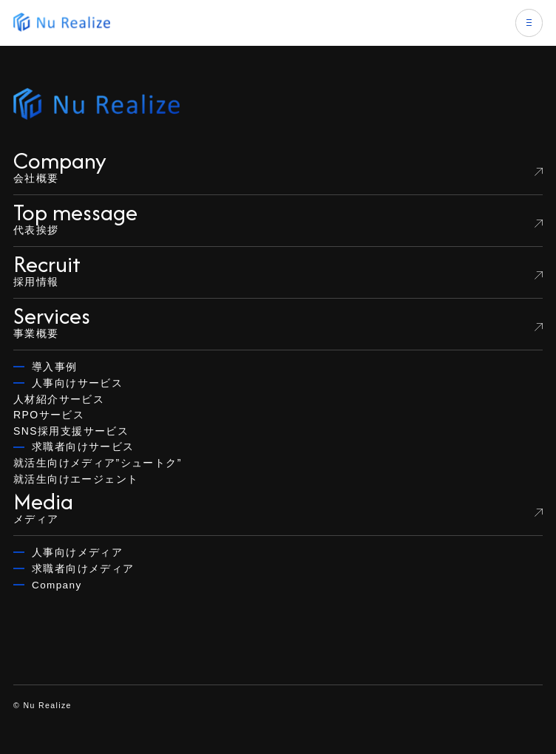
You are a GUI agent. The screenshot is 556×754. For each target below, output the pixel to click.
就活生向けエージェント (75, 479)
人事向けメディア (77, 552)
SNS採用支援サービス (71, 431)
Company (57, 585)
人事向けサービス (77, 383)
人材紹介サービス (58, 399)
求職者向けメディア (83, 568)
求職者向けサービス (83, 446)
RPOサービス (48, 415)
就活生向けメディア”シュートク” (97, 463)
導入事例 (55, 367)
